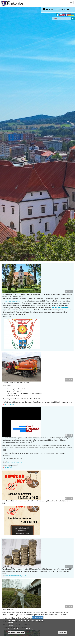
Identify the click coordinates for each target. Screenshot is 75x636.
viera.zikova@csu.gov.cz (15, 462)
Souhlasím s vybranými (16, 632)
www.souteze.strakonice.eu (12, 301)
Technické (13, 629)
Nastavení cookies (37, 617)
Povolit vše (62, 632)
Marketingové (31, 629)
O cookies (11, 625)
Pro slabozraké (66, 9)
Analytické (21, 629)
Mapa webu (49, 9)
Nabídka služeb (9, 404)
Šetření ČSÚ (8, 467)
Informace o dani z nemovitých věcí (15, 576)
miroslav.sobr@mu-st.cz (60, 308)
